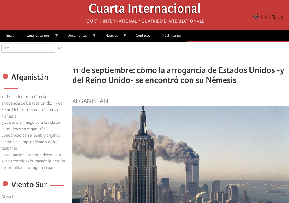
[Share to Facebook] (165, 53)
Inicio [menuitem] (10, 35)
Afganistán (90, 101)
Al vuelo (8, 196)
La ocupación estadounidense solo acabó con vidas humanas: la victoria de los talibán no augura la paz (33, 161)
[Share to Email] (188, 53)
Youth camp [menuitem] (171, 35)
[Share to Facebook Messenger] (180, 53)
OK (60, 48)
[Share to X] (173, 53)
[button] (196, 53)
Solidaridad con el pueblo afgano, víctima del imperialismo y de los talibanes (30, 142)
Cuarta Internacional (145, 10)
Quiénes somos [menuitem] (39, 37)
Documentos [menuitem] (79, 37)
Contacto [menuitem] (143, 35)
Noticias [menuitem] (113, 37)
